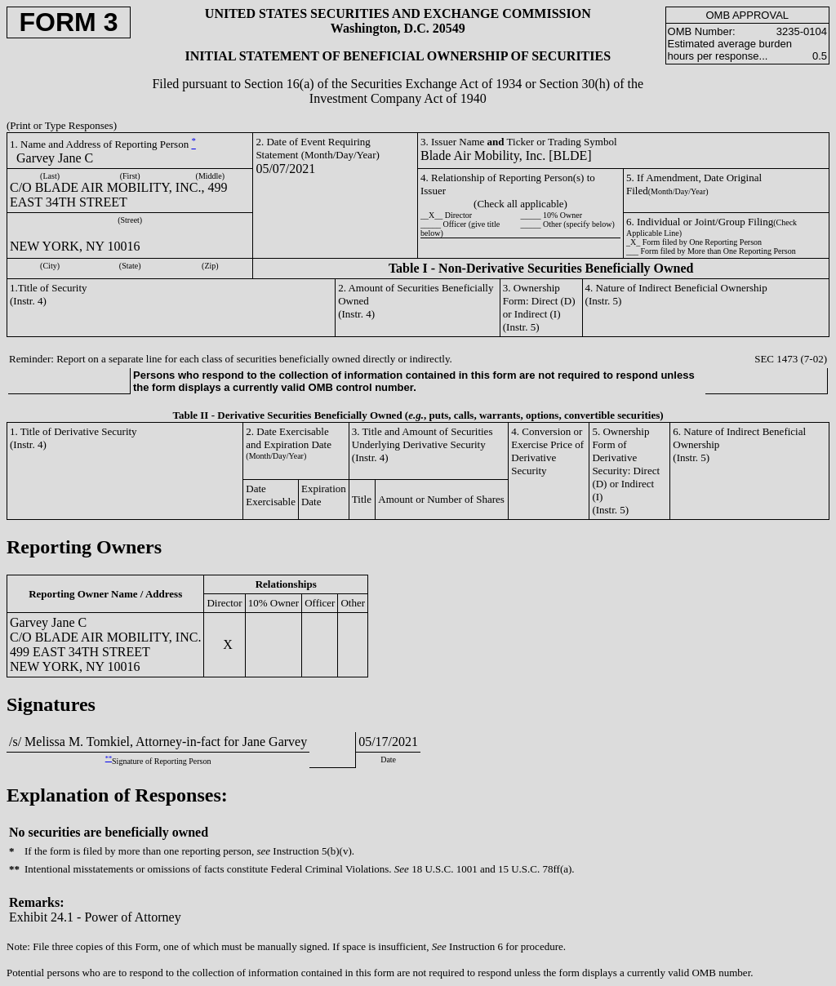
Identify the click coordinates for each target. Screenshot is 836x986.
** (108, 758)
